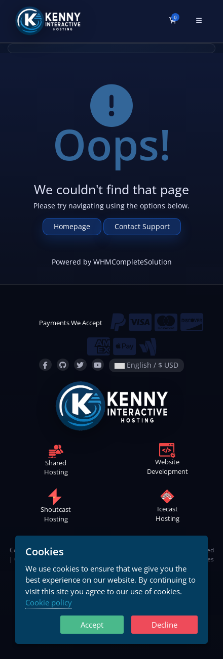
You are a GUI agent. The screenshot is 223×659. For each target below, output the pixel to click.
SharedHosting (56, 461)
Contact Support (142, 226)
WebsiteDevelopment (167, 461)
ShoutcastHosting (56, 508)
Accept (92, 625)
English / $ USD (146, 365)
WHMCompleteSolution (132, 262)
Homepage (72, 226)
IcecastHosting (167, 507)
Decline (164, 625)
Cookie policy (48, 602)
